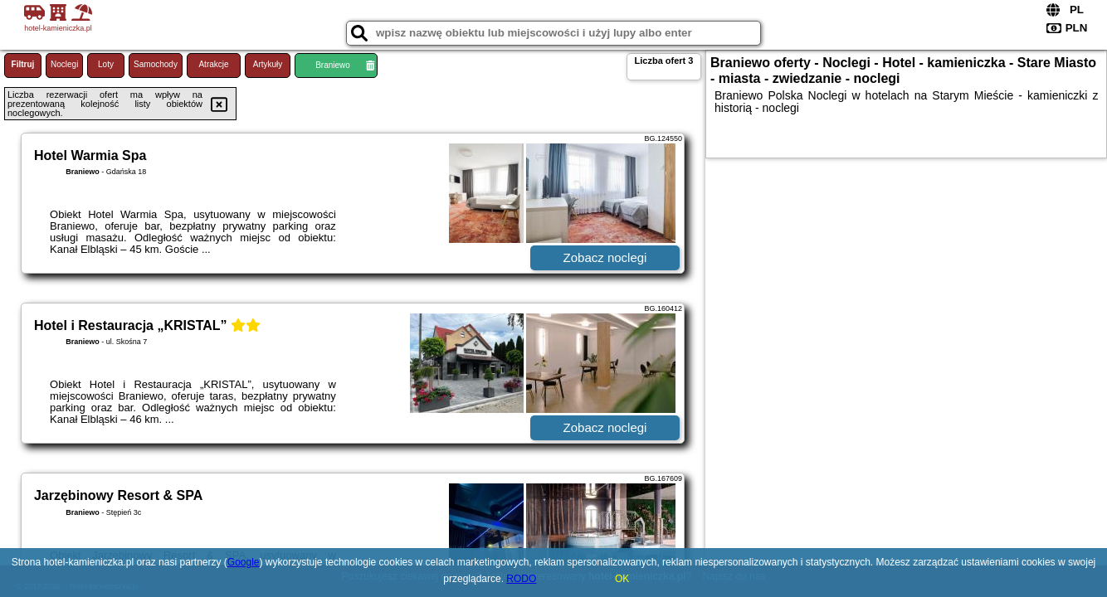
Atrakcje (213, 64)
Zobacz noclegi (605, 257)
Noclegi (64, 64)
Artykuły (268, 64)
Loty (106, 64)
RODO (521, 579)
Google (243, 562)
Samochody (156, 64)
